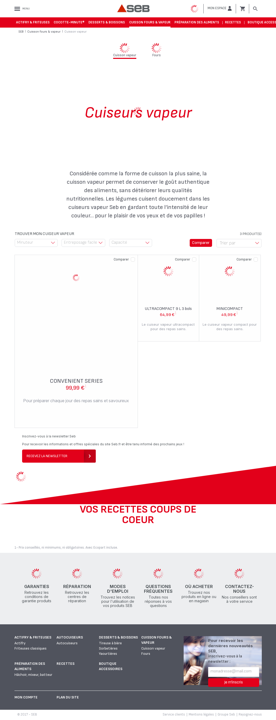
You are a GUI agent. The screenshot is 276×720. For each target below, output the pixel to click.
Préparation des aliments (196, 22)
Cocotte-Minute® (69, 22)
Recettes (233, 22)
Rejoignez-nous (250, 714)
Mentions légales (201, 714)
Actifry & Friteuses (33, 22)
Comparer (121, 259)
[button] (220, 8)
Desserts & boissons (106, 22)
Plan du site (68, 697)
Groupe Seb (226, 714)
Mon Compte (26, 697)
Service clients (174, 714)
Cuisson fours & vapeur (149, 22)
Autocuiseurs (70, 637)
